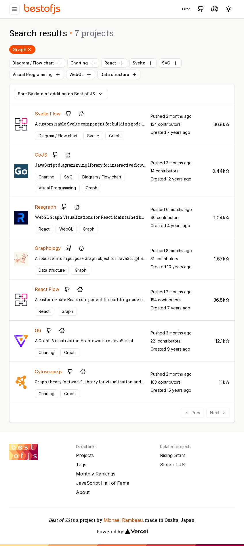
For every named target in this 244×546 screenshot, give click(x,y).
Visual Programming (36, 74)
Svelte (143, 63)
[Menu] (14, 9)
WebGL (80, 74)
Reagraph (45, 207)
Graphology (48, 248)
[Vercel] (136, 531)
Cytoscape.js (48, 371)
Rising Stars (173, 455)
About (82, 492)
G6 (38, 330)
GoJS (41, 155)
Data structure (118, 74)
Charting (83, 63)
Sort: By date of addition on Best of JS (61, 93)
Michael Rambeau (123, 520)
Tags (81, 464)
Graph (22, 49)
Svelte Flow (47, 114)
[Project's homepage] (81, 114)
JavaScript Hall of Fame (102, 483)
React (114, 63)
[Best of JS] (43, 9)
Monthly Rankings (95, 474)
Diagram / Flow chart (37, 63)
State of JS (172, 464)
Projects (85, 455)
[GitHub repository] (68, 114)
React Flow (47, 289)
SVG (170, 63)
